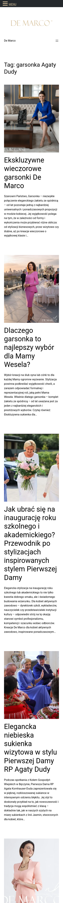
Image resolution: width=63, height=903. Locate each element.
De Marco (10, 40)
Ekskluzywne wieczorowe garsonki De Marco (24, 173)
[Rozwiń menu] (57, 41)
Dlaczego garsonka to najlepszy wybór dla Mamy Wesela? (29, 347)
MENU (12, 4)
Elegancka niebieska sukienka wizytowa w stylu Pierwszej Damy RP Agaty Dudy (30, 747)
